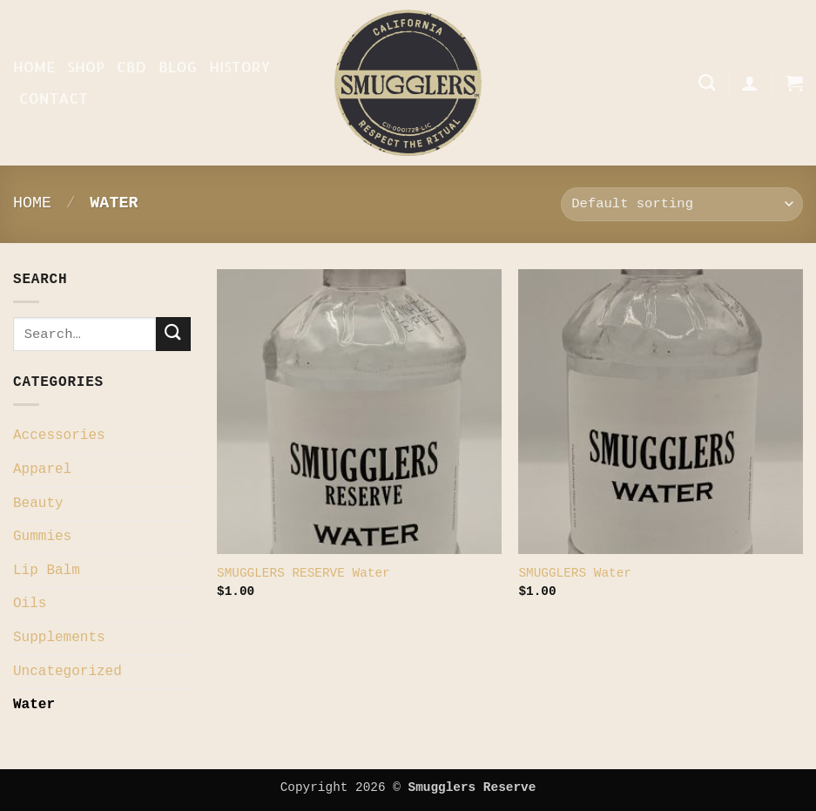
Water (34, 705)
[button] (750, 83)
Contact (53, 98)
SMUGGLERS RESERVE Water (303, 573)
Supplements (59, 637)
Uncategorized (67, 671)
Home (34, 66)
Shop (86, 66)
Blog (177, 66)
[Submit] (173, 334)
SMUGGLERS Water (574, 573)
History (239, 66)
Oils (29, 604)
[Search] (706, 82)
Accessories (59, 435)
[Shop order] (682, 204)
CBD (131, 66)
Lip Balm (46, 570)
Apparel (42, 469)
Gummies (42, 536)
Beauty (38, 503)
